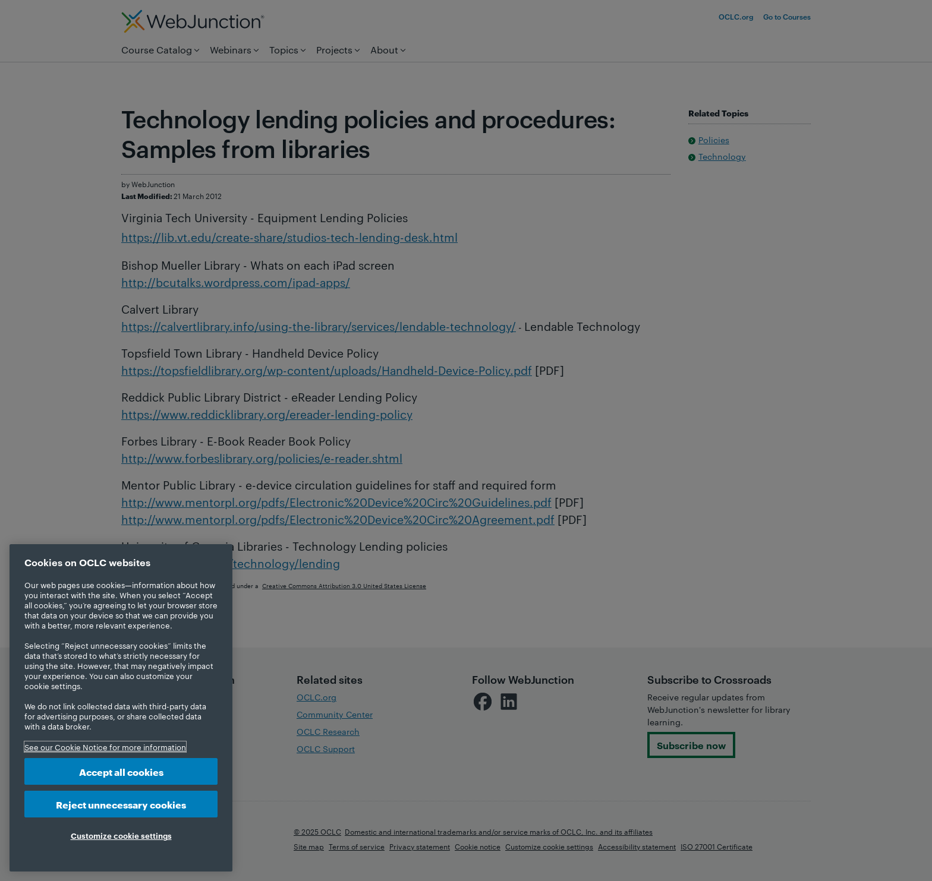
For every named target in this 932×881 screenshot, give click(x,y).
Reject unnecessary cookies (121, 804)
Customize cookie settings (121, 835)
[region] (121, 707)
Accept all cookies (121, 771)
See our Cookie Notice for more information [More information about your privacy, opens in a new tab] (105, 746)
